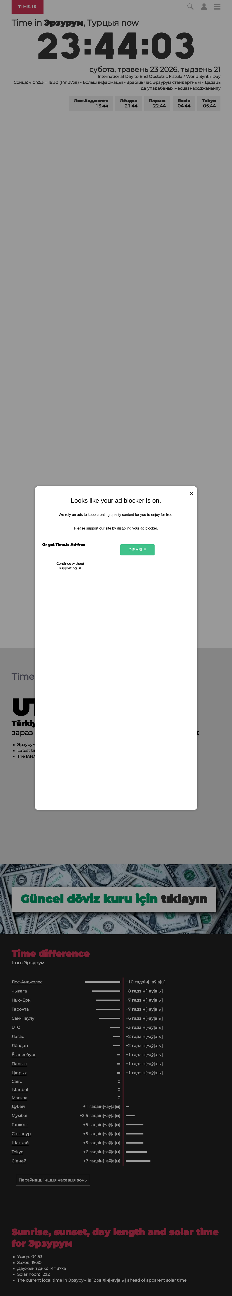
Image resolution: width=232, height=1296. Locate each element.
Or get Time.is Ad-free (63, 544)
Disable (137, 549)
